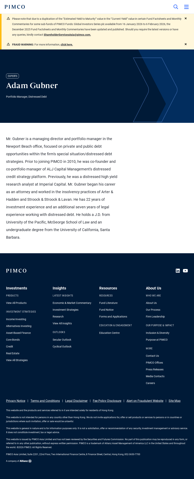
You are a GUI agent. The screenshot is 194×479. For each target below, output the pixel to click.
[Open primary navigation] (186, 7)
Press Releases (154, 369)
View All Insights (62, 323)
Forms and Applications (113, 316)
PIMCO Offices (154, 362)
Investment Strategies (65, 309)
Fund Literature (108, 302)
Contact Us (152, 355)
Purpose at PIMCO (157, 339)
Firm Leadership (155, 316)
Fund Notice (106, 309)
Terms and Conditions (45, 401)
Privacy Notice (15, 401)
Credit (9, 346)
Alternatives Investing (18, 326)
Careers (150, 383)
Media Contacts (155, 376)
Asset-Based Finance (18, 332)
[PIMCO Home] (15, 7)
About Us (151, 302)
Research (58, 316)
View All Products (16, 302)
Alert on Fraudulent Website (145, 401)
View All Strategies (17, 360)
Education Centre (109, 332)
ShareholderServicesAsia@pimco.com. (67, 34)
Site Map (175, 401)
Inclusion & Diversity (157, 332)
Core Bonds (13, 339)
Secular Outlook (62, 339)
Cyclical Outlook (62, 346)
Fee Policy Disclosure (107, 401)
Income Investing (16, 319)
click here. (67, 44)
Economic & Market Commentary (72, 302)
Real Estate (12, 353)
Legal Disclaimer (76, 401)
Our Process (153, 309)
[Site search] (176, 7)
